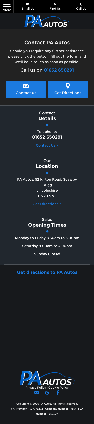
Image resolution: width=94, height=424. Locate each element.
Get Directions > (47, 204)
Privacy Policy (35, 387)
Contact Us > (47, 145)
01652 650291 (59, 70)
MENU (7, 7)
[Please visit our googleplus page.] (47, 394)
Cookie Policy (58, 387)
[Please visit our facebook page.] (57, 394)
